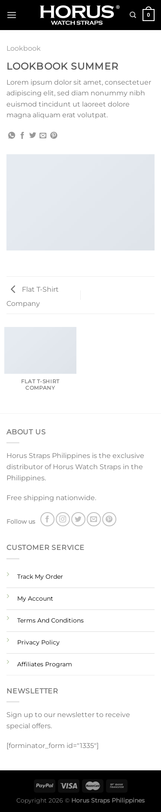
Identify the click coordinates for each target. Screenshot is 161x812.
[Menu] (11, 14)
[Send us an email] (94, 519)
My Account (35, 598)
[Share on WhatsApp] (11, 136)
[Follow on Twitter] (78, 519)
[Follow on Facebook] (47, 519)
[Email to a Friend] (42, 136)
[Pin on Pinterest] (53, 136)
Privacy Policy (38, 642)
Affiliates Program (44, 664)
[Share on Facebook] (22, 136)
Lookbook (23, 48)
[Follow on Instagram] (63, 519)
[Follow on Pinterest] (109, 519)
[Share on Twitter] (32, 136)
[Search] (133, 15)
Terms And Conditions (50, 620)
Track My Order (40, 576)
